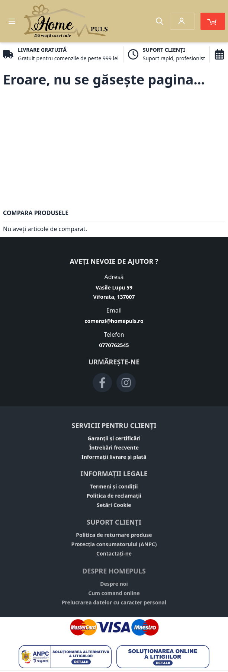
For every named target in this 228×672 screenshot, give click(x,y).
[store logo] (65, 21)
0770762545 (114, 345)
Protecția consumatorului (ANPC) (114, 546)
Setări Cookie (114, 507)
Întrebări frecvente (114, 448)
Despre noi (114, 587)
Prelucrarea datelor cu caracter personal (114, 605)
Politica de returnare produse (114, 537)
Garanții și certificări (114, 439)
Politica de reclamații (114, 497)
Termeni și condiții (114, 488)
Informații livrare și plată (114, 458)
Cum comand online (114, 596)
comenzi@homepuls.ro (113, 320)
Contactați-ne (114, 556)
